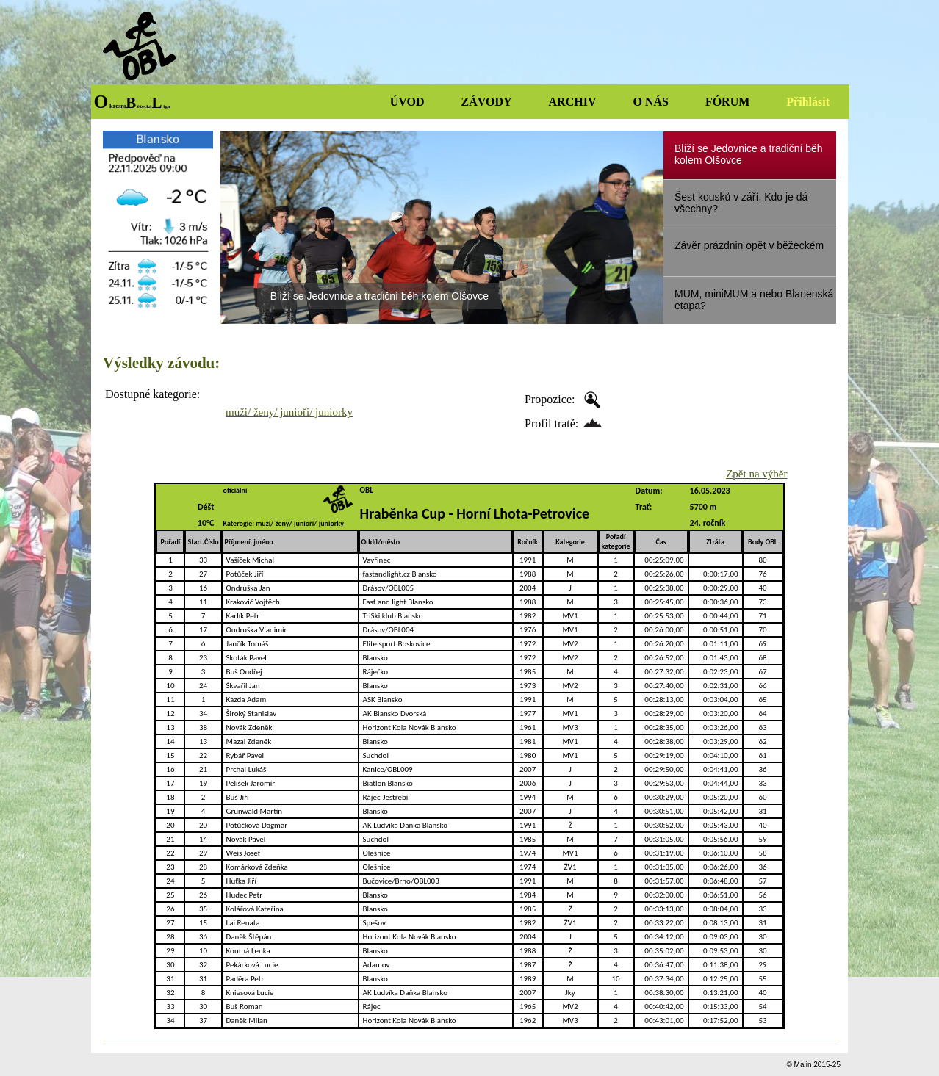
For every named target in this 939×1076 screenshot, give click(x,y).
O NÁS (650, 101)
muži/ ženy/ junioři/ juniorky (289, 412)
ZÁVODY (486, 101)
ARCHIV (573, 101)
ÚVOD (407, 101)
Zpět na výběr (756, 474)
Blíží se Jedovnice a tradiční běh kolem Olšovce (379, 296)
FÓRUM (727, 101)
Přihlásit (808, 101)
